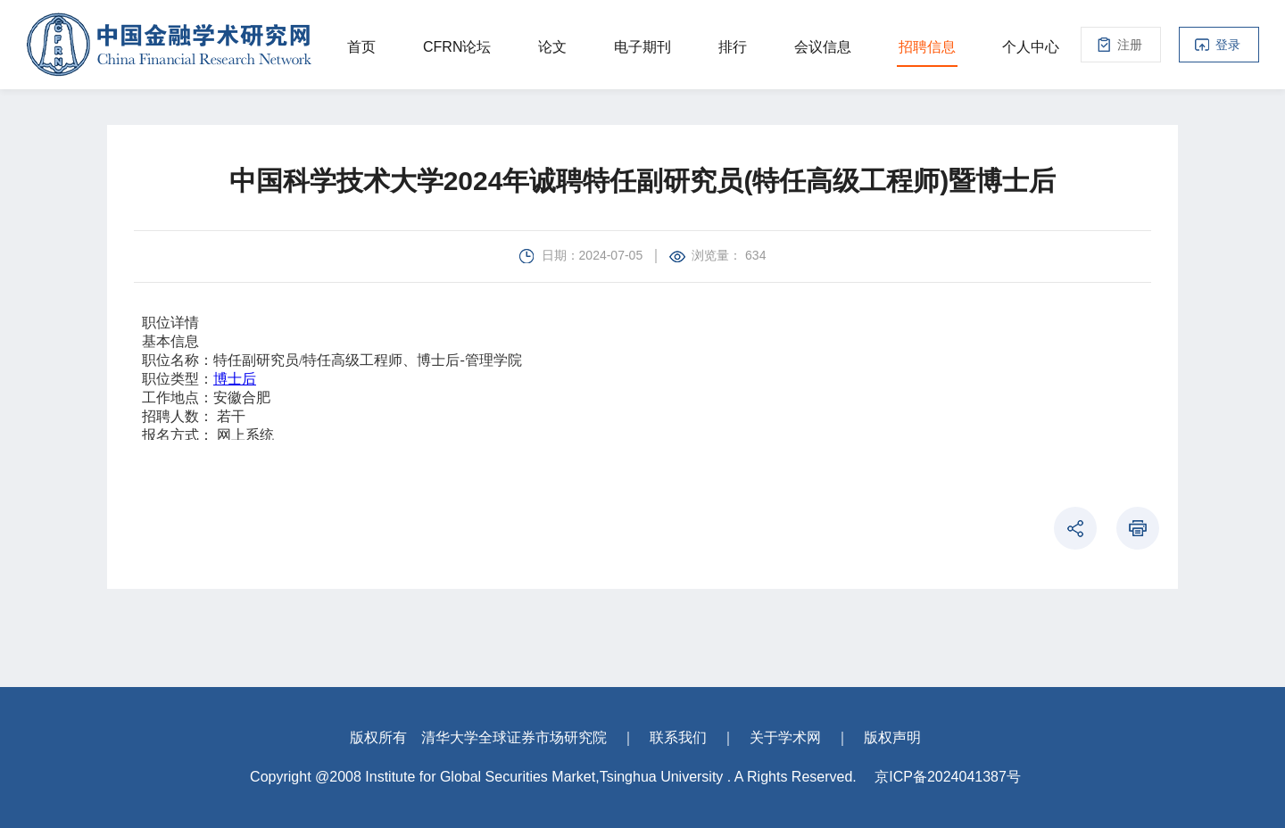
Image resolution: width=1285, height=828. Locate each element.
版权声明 (892, 737)
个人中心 (1030, 46)
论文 (552, 46)
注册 (1129, 44)
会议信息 (822, 46)
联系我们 (678, 737)
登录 (1227, 44)
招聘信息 (927, 46)
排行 (732, 46)
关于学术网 (785, 737)
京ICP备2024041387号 (948, 776)
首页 (361, 46)
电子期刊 (642, 46)
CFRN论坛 (457, 46)
